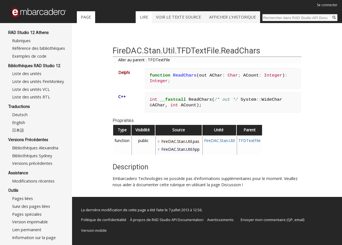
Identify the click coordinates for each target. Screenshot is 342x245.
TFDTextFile (249, 140)
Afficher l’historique (232, 17)
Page (86, 17)
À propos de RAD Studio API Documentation (167, 219)
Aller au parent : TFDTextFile (144, 59)
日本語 (18, 130)
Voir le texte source (178, 17)
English (18, 122)
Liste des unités (26, 73)
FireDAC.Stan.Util (219, 140)
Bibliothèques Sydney (32, 155)
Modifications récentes (33, 181)
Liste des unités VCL (31, 89)
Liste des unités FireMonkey (38, 81)
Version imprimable (30, 221)
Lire (144, 17)
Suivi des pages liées (31, 206)
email (298, 219)
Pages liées (22, 198)
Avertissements (220, 219)
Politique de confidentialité (103, 219)
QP (290, 219)
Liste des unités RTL (31, 97)
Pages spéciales (27, 214)
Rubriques (21, 40)
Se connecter (327, 5)
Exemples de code (29, 56)
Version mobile (94, 230)
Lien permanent (26, 229)
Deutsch (20, 114)
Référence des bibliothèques (38, 48)
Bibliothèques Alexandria (35, 147)
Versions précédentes (32, 163)
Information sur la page (34, 237)
